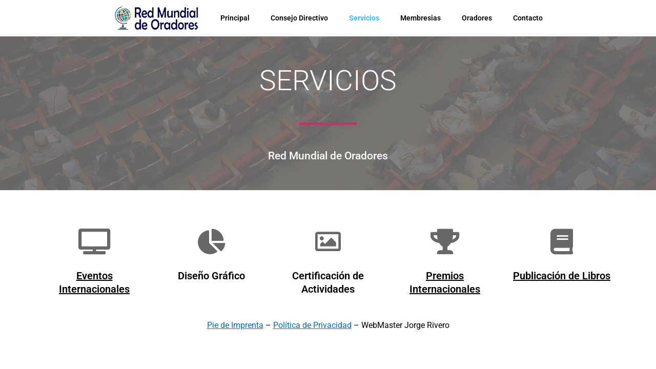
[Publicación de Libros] (562, 241)
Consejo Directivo (299, 18)
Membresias (420, 18)
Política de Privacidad (312, 325)
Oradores (477, 18)
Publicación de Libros (561, 276)
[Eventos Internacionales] (94, 241)
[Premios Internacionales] (445, 241)
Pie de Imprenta (235, 325)
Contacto (528, 18)
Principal (235, 18)
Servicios (364, 18)
